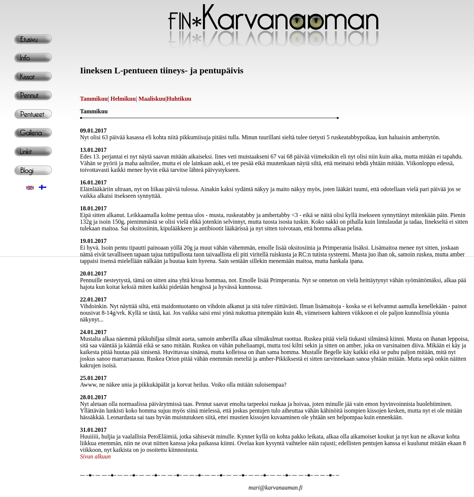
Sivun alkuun (95, 456)
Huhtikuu (179, 99)
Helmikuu (123, 99)
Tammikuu (94, 99)
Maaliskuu (152, 99)
